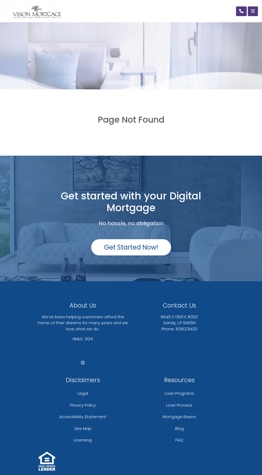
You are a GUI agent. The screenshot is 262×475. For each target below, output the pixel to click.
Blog (179, 428)
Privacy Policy (83, 405)
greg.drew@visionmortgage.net (179, 335)
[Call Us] (241, 11)
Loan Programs (179, 393)
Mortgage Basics (179, 416)
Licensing (83, 440)
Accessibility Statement (82, 416)
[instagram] (82, 363)
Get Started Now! (131, 247)
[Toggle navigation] (253, 11)
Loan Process (179, 405)
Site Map (82, 428)
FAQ (179, 440)
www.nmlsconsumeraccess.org (83, 350)
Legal (83, 393)
